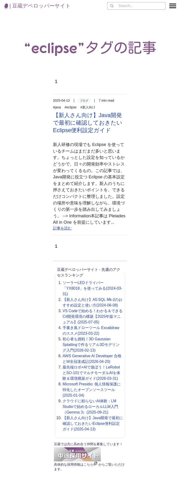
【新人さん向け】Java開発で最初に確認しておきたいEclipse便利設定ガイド (87, 122)
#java (57, 107)
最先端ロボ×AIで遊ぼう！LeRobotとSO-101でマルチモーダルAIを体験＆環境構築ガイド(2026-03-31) (91, 372)
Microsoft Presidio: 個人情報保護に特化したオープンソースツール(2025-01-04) (92, 389)
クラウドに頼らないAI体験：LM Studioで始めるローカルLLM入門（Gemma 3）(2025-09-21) (90, 406)
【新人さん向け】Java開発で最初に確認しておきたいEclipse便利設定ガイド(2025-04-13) (93, 423)
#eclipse (71, 107)
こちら (88, 464)
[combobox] (136, 6)
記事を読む (62, 228)
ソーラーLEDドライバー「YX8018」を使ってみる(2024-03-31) (92, 288)
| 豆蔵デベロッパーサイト (37, 6)
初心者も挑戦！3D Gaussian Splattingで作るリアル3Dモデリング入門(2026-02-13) (91, 344)
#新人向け (87, 107)
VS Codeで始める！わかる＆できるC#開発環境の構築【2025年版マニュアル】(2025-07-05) (93, 316)
